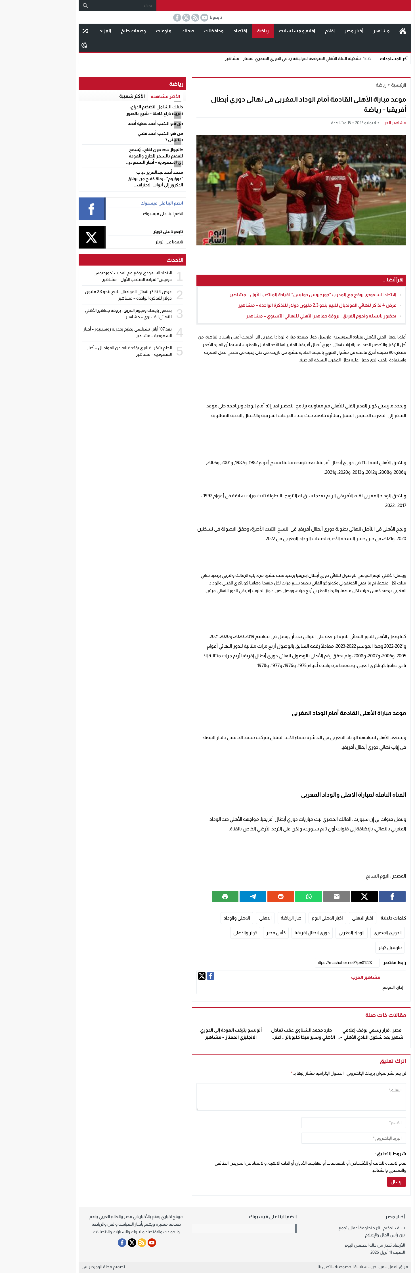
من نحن (340, 1266)
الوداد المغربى (314, 932)
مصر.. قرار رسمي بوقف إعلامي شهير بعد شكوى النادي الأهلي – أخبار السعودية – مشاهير (334, 1037)
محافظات (176, 30)
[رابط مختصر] (310, 963)
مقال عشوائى (48, 31)
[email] (316, 1138)
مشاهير (344, 30)
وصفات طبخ (96, 30)
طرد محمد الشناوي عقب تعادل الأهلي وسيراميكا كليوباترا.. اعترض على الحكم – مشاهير (264, 1037)
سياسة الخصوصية (313, 1266)
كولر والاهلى (208, 932)
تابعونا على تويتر (132, 241)
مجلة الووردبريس (59, 1266)
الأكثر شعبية (95, 96)
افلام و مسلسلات (260, 30)
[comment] (264, 1097)
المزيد (68, 30)
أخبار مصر (316, 30)
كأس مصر (238, 932)
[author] (316, 1122)
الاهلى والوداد (199, 918)
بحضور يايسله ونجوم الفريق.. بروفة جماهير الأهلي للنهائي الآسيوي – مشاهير (284, 315)
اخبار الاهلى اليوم (290, 918)
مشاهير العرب (356, 122)
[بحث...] (87, 5)
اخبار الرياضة (254, 918)
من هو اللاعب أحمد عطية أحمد (118, 123)
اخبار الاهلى (325, 918)
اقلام (292, 30)
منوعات (126, 30)
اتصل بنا (287, 1266)
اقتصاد (203, 30)
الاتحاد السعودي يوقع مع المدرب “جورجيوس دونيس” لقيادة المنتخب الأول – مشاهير (275, 294)
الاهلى (228, 918)
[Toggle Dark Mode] (47, 45)
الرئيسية (366, 31)
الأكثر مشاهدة (128, 96)
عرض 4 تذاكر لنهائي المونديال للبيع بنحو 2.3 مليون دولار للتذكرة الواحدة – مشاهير (280, 305)
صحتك (150, 30)
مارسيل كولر (352, 947)
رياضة (226, 30)
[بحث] (48, 5)
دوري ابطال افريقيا (274, 932)
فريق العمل (360, 1266)
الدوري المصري (350, 932)
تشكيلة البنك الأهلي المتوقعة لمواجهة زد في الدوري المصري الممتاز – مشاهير (262, 58)
